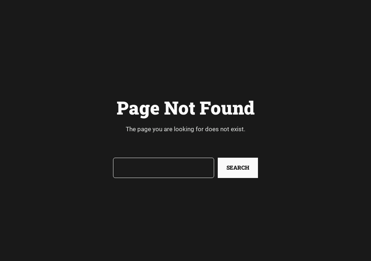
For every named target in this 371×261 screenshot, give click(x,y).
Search (237, 167)
